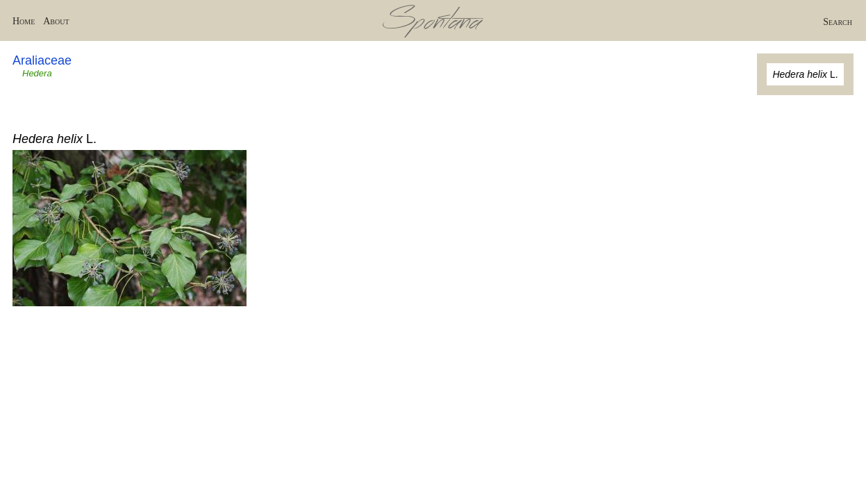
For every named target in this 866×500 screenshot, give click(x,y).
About (56, 21)
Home (24, 21)
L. (805, 74)
